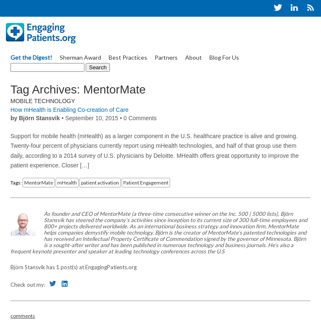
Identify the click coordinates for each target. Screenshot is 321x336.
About (193, 57)
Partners (166, 57)
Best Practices (128, 57)
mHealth (67, 182)
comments (22, 316)
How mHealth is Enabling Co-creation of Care (69, 109)
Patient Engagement (145, 182)
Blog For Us (224, 57)
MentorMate (38, 182)
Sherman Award (80, 57)
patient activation (100, 182)
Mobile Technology (42, 101)
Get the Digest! (31, 57)
